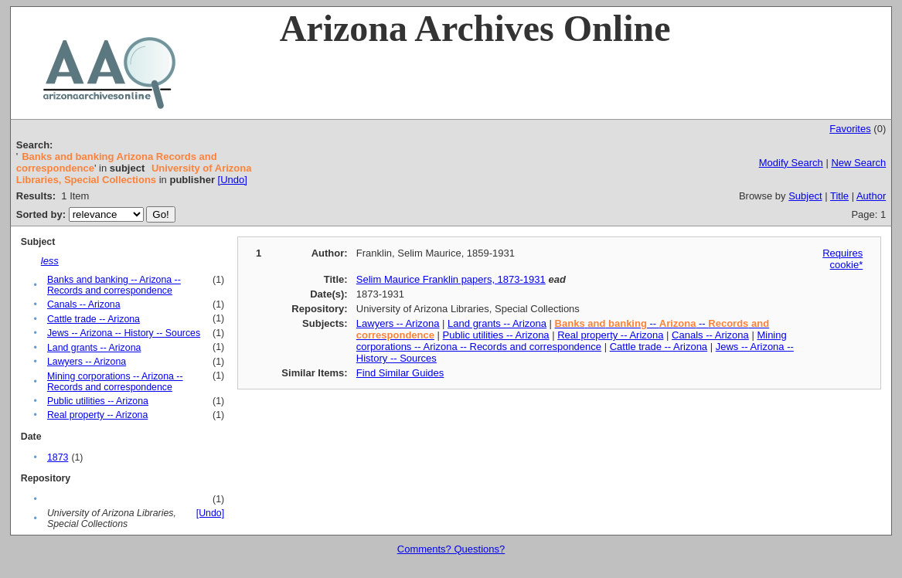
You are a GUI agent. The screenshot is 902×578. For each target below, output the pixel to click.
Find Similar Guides (400, 373)
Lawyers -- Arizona (86, 361)
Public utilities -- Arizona (97, 401)
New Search (858, 162)
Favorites (849, 128)
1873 (57, 457)
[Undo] (232, 179)
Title (839, 196)
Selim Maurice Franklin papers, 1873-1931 (451, 279)
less (50, 261)
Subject (805, 196)
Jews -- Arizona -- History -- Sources (123, 333)
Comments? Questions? (451, 549)
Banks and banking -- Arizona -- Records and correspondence (114, 285)
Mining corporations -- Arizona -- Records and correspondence (115, 382)
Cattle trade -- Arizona (93, 319)
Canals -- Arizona (84, 304)
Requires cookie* (842, 258)
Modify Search (791, 162)
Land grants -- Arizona (94, 347)
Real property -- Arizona (97, 415)
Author (871, 196)
